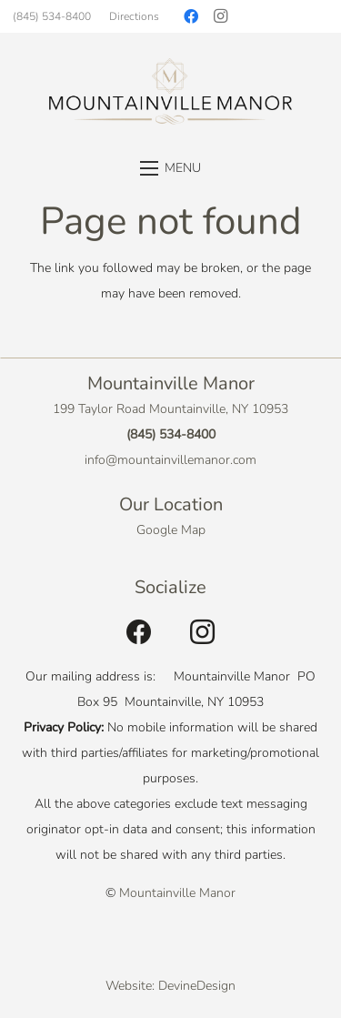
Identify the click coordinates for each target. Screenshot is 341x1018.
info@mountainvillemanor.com (170, 460)
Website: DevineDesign (170, 985)
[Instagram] (220, 16)
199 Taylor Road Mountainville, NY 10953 (170, 409)
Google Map (171, 530)
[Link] (170, 91)
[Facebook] (191, 16)
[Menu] (170, 168)
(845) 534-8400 (171, 434)
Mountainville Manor (177, 893)
